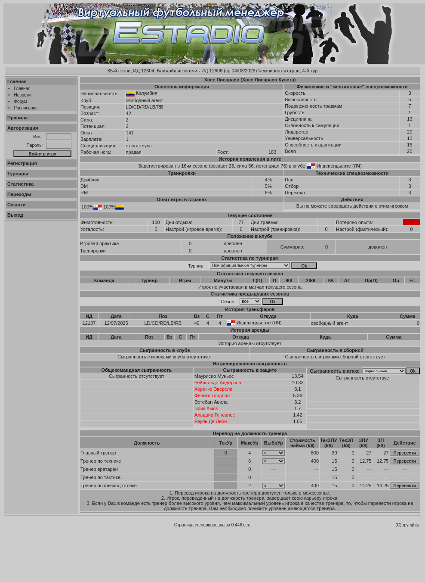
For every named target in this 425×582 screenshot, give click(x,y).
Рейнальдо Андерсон (217, 382)
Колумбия (146, 93)
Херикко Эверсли (213, 389)
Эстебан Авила (211, 402)
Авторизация (22, 128)
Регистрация (22, 163)
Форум (20, 101)
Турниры (17, 173)
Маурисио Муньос (214, 376)
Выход (15, 215)
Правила (17, 117)
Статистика (20, 184)
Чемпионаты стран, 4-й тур (287, 70)
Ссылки (16, 204)
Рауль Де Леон (210, 421)
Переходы (19, 194)
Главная (17, 81)
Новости (22, 95)
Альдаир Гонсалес (214, 414)
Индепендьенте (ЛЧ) (339, 165)
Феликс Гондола (212, 395)
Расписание (26, 108)
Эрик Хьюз (206, 408)
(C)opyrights (407, 525)
